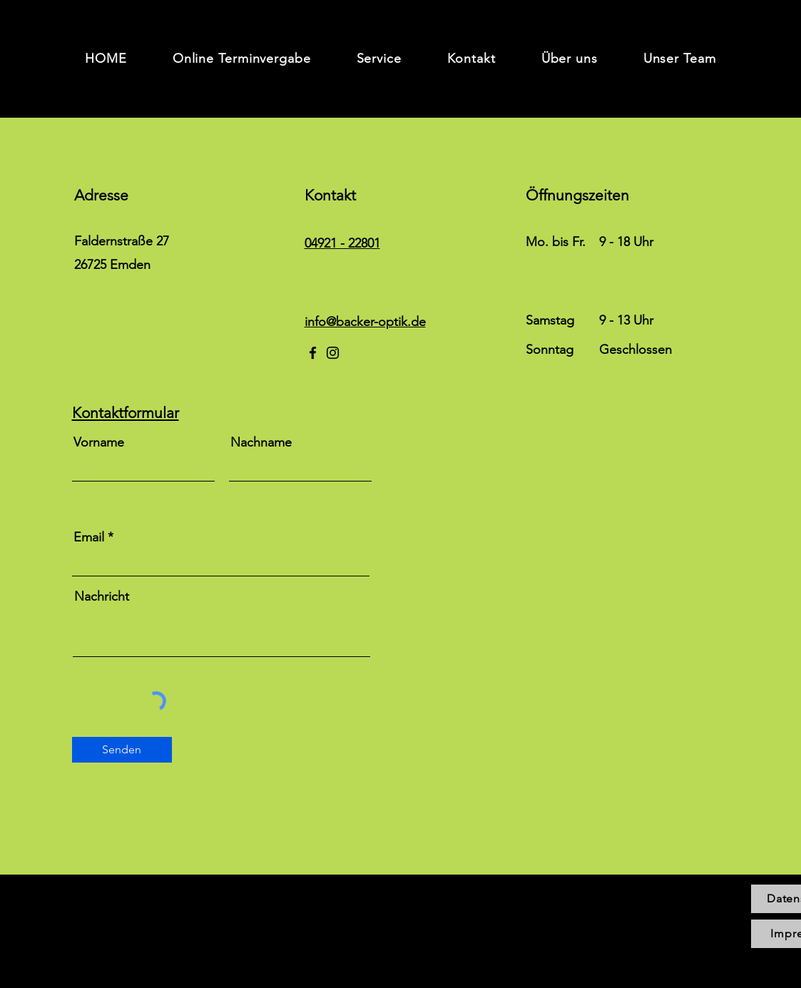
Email (88, 537)
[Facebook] (313, 353)
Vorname (98, 442)
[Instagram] (333, 353)
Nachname (261, 442)
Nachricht (101, 596)
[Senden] (122, 750)
